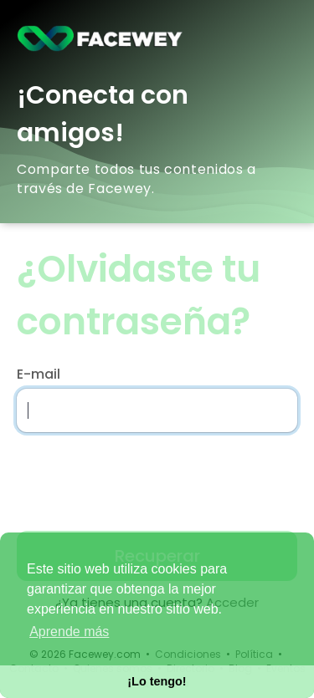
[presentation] (125, 476)
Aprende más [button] (69, 631)
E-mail (38, 374)
